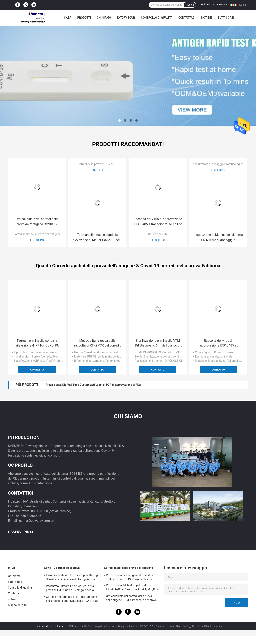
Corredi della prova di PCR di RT (97, 164)
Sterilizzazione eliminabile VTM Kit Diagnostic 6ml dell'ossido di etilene (157, 343)
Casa (67, 17)
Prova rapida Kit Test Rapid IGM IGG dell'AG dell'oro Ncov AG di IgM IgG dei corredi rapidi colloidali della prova (133, 588)
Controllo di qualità (156, 17)
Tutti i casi (226, 17)
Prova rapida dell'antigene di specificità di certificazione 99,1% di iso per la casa (132, 577)
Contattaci (186, 17)
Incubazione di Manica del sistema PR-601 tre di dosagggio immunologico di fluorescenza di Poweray (218, 238)
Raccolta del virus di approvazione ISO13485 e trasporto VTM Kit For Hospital (158, 222)
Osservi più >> (21, 532)
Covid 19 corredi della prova (62, 567)
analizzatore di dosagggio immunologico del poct (223, 164)
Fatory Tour (126, 17)
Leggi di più (37, 240)
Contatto (37, 369)
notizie (206, 17)
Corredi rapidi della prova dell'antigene (37, 234)
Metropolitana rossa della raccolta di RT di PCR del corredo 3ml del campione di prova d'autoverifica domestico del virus (97, 343)
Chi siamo (104, 17)
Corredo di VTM (158, 234)
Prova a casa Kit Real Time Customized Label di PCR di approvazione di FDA (93, 384)
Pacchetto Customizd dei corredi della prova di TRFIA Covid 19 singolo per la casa (70, 588)
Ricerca (190, 4)
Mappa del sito (17, 605)
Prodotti (84, 17)
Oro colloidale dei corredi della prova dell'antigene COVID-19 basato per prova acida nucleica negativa (36, 222)
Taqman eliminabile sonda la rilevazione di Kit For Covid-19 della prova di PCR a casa (97, 238)
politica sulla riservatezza (49, 626)
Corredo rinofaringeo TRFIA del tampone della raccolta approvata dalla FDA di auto (72, 598)
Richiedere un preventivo (214, 4)
